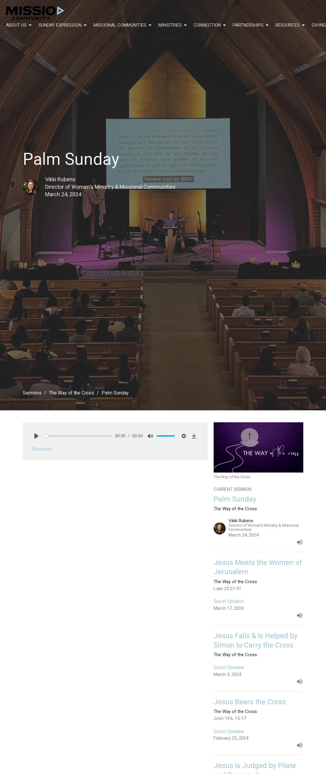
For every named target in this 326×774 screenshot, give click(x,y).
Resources (291, 25)
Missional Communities (123, 25)
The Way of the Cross (71, 393)
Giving (319, 25)
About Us (19, 25)
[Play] (36, 436)
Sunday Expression (63, 25)
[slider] (78, 436)
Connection (210, 25)
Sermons (32, 393)
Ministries (173, 25)
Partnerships (251, 25)
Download (42, 449)
